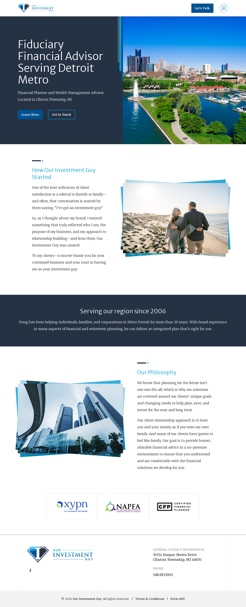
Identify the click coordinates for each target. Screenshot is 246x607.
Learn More (30, 114)
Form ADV (178, 599)
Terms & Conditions (149, 599)
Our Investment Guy (87, 599)
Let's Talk (202, 8)
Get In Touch (61, 114)
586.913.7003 (163, 575)
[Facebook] (30, 570)
